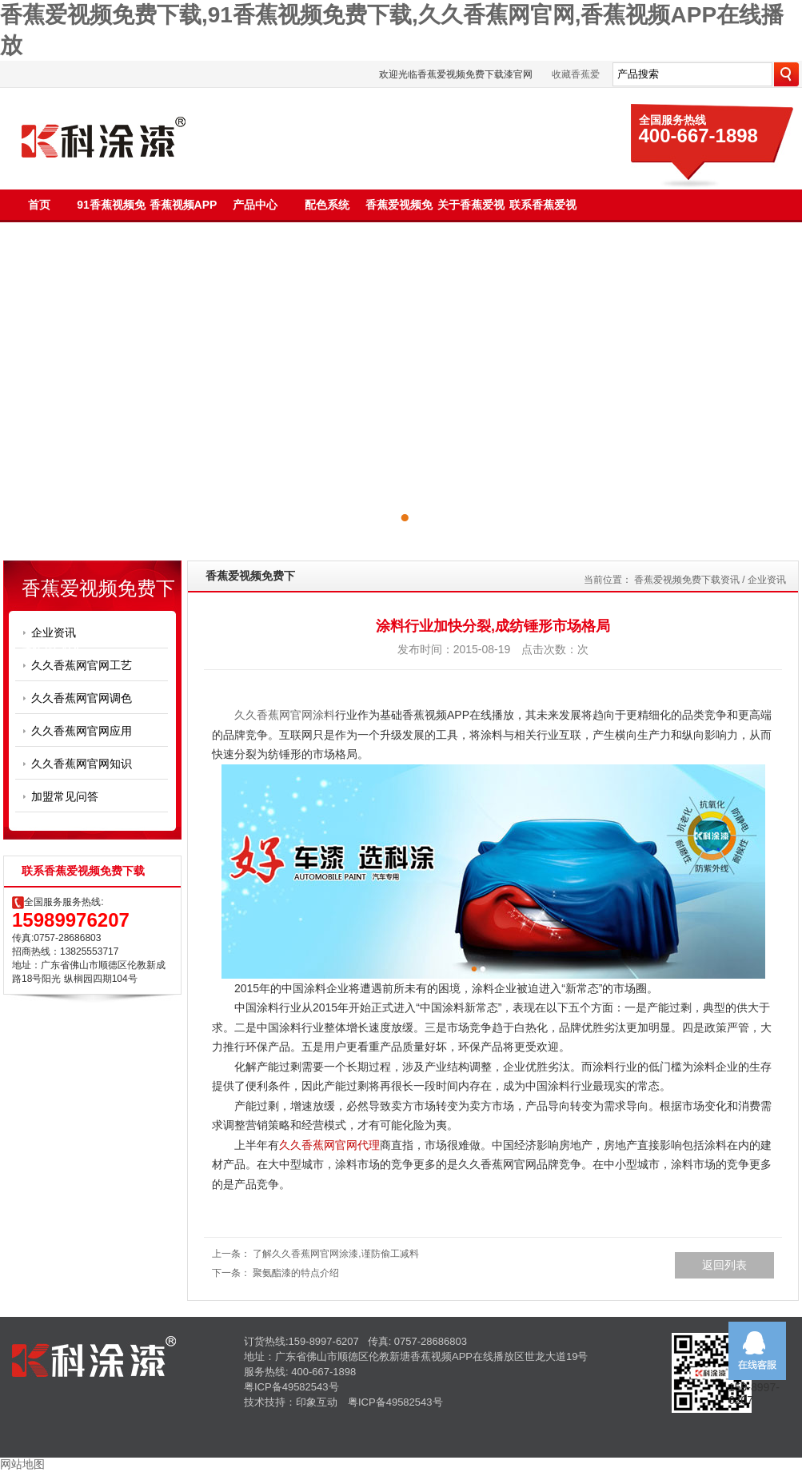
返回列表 (724, 1265)
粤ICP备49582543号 (291, 1387)
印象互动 (316, 1402)
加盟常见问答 (64, 796)
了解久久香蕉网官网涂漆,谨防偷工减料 (335, 1253)
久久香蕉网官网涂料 (284, 714)
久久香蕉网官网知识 (81, 763)
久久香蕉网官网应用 (81, 730)
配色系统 (327, 204)
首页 (39, 204)
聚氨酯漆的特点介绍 (296, 1273)
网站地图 (22, 1464)
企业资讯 (53, 632)
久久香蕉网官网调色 (81, 698)
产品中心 (255, 204)
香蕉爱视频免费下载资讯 (687, 579)
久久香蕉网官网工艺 (81, 665)
